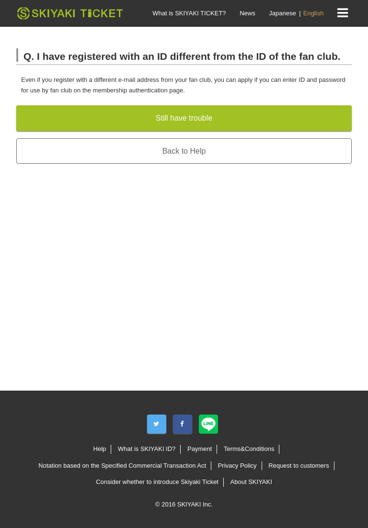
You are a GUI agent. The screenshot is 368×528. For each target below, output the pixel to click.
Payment (199, 448)
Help (99, 448)
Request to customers (298, 465)
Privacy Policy (237, 465)
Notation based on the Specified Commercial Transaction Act (122, 465)
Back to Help (184, 151)
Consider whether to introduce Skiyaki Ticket (157, 481)
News (247, 13)
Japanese (282, 13)
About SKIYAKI (251, 481)
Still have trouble (184, 118)
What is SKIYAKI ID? (146, 448)
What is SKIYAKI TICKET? (189, 13)
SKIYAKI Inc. (195, 504)
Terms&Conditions (249, 448)
